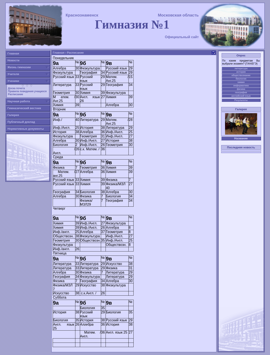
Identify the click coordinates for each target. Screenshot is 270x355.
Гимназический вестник (24, 108)
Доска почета (16, 88)
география (241, 92)
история (241, 72)
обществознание (240, 75)
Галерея (13, 115)
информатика (241, 85)
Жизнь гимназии (19, 67)
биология (241, 78)
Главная (13, 53)
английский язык (241, 96)
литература (241, 68)
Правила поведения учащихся (27, 91)
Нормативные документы (25, 128)
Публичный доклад (21, 121)
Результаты (241, 100)
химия (241, 82)
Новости (13, 60)
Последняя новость (241, 147)
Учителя (13, 74)
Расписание (15, 94)
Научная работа (18, 101)
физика (241, 89)
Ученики (13, 81)
